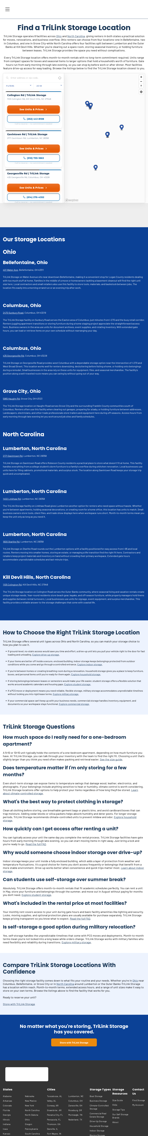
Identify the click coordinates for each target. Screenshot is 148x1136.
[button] (122, 101)
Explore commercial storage (74, 650)
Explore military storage (65, 640)
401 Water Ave (10, 216)
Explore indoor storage (89, 610)
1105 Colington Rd (12, 531)
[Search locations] (31, 77)
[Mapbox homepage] (71, 146)
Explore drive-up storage (45, 601)
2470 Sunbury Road (13, 259)
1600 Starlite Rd (11, 488)
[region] (104, 111)
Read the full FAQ (36, 790)
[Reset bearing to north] (141, 86)
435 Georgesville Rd (13, 302)
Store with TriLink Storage (19, 950)
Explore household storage (85, 620)
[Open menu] (7, 9)
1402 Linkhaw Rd (12, 445)
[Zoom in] (141, 77)
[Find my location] (141, 92)
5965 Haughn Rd (11, 345)
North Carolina (76, 36)
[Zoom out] (141, 81)
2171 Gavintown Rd (13, 402)
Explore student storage (77, 630)
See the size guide (111, 706)
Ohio (59, 36)
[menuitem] (13, 1042)
